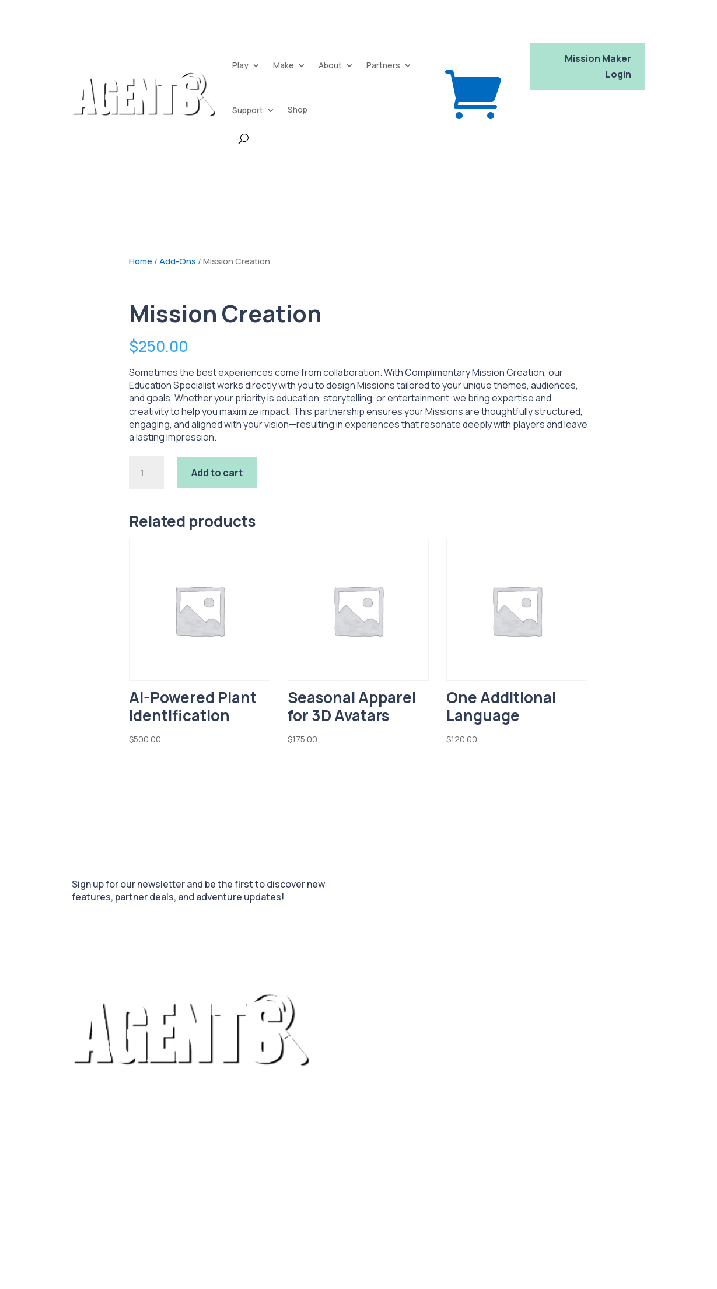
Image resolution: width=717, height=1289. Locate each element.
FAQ (369, 1104)
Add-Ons (177, 261)
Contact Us (350, 1124)
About (330, 65)
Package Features (313, 1104)
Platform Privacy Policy (122, 1239)
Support (247, 110)
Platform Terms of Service (129, 1203)
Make (283, 65)
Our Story (297, 1124)
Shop (297, 109)
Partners (383, 65)
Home (140, 261)
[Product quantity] (146, 472)
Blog (399, 1104)
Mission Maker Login (598, 66)
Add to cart (217, 472)
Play (240, 65)
